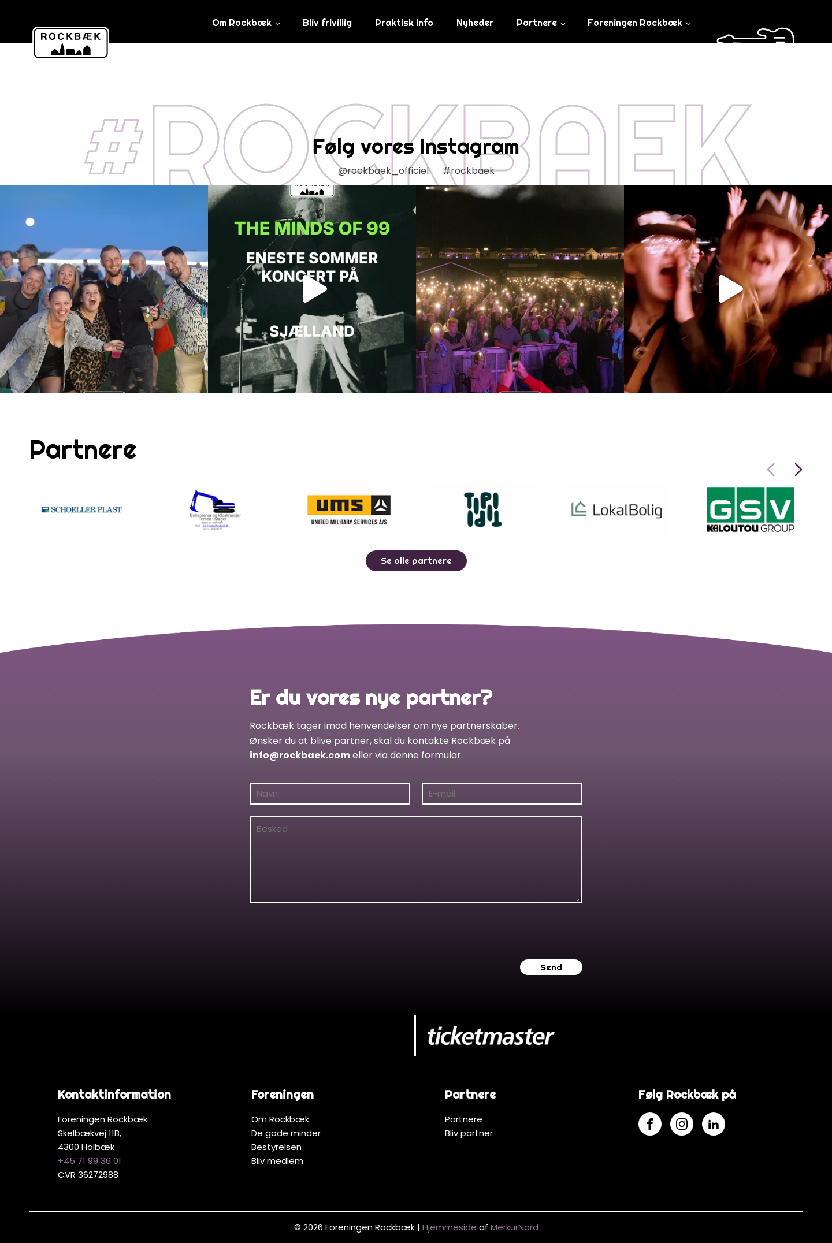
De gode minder (286, 1133)
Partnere (537, 22)
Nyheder (474, 22)
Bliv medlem (277, 1161)
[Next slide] (798, 469)
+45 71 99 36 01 (89, 1161)
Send (551, 967)
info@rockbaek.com (300, 755)
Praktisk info (404, 22)
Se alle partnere (416, 560)
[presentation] (337, 931)
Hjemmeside (449, 1227)
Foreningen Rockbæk (635, 22)
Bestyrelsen (276, 1147)
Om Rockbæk (242, 22)
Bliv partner (469, 1133)
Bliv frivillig (327, 22)
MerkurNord (514, 1227)
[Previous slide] (771, 469)
